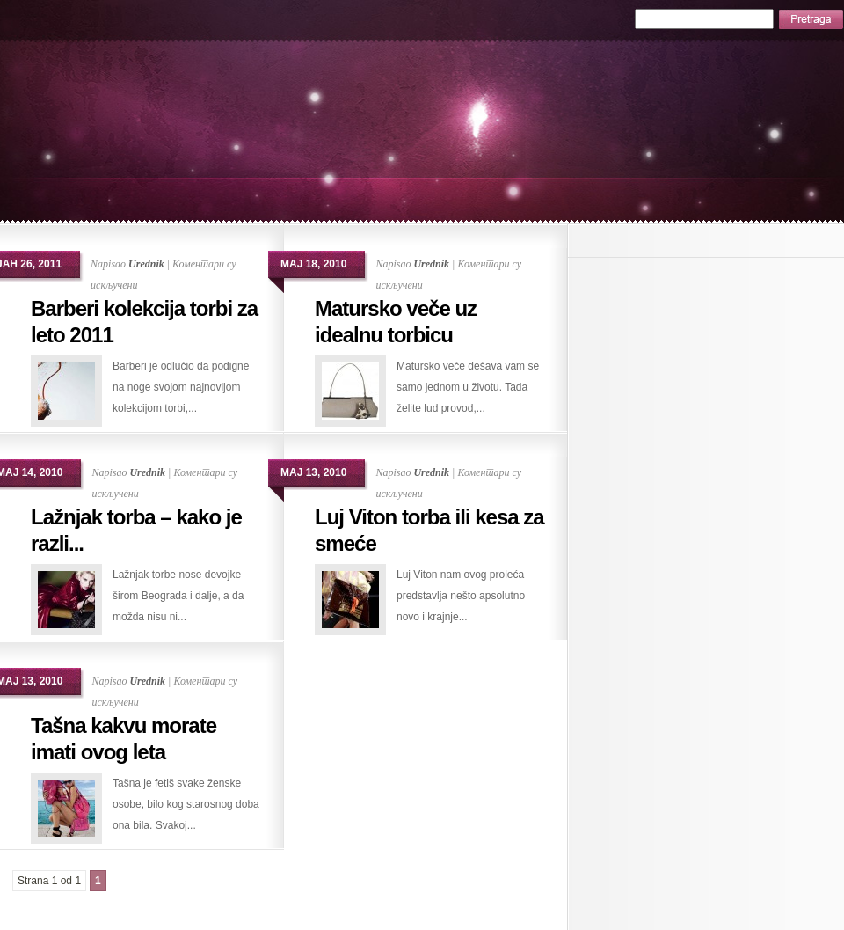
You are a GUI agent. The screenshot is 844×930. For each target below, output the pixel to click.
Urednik (146, 264)
